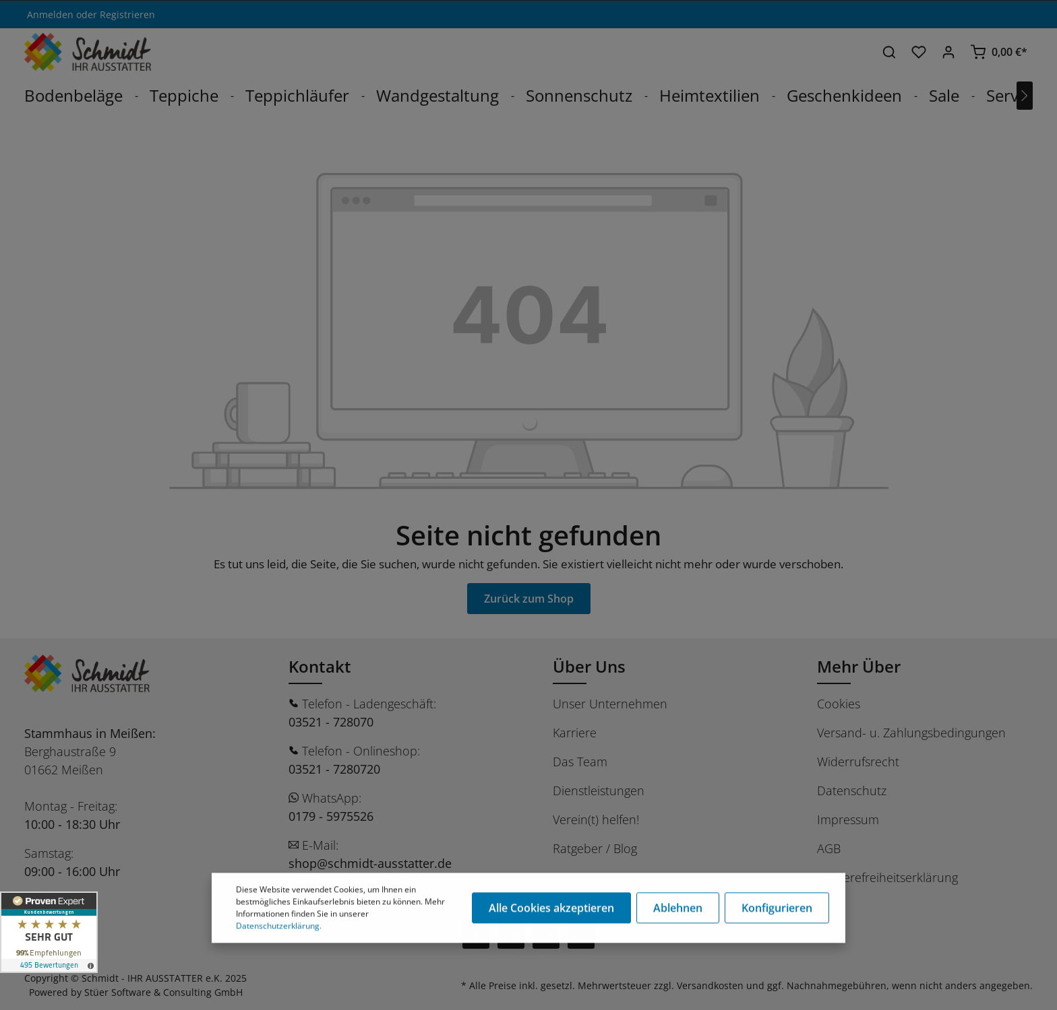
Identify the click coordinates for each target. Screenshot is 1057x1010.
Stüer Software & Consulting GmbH (163, 992)
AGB (829, 848)
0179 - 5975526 (331, 816)
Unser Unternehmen (610, 704)
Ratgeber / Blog (595, 848)
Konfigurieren (777, 909)
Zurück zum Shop (529, 598)
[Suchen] (889, 51)
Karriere (575, 733)
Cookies (838, 704)
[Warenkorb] (999, 51)
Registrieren (127, 14)
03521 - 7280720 (334, 769)
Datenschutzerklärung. (279, 927)
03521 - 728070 (331, 722)
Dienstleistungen (598, 790)
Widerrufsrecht (858, 761)
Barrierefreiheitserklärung (887, 877)
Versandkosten (710, 985)
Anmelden (50, 14)
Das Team (580, 761)
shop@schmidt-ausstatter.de (370, 863)
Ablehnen (677, 909)
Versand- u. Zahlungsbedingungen (911, 733)
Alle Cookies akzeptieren (551, 909)
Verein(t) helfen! (596, 819)
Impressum (848, 819)
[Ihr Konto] (948, 51)
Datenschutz (851, 790)
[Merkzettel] (918, 51)
